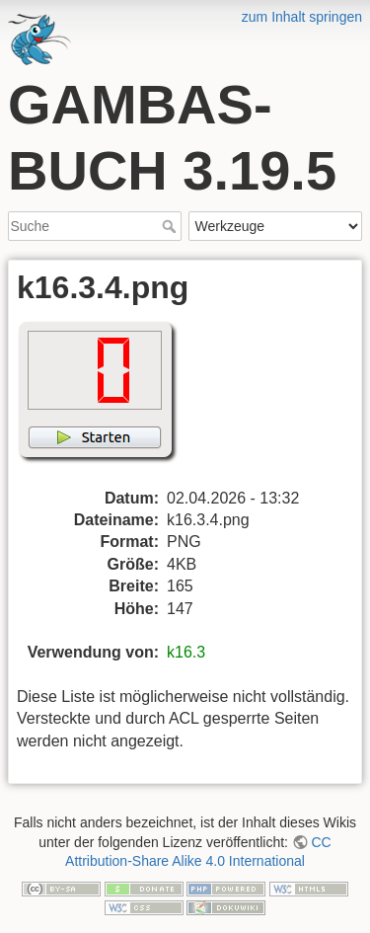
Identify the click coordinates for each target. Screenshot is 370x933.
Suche (171, 226)
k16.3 (186, 652)
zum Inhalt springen (302, 17)
